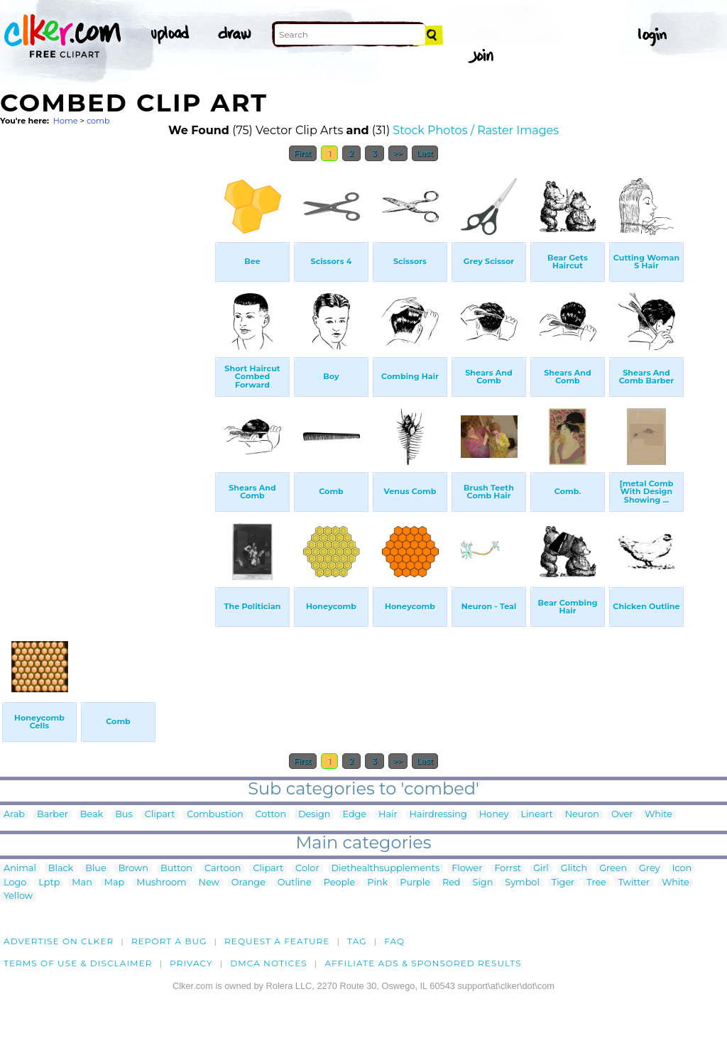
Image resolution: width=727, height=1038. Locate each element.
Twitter (634, 882)
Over (622, 814)
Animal (20, 868)
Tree (596, 882)
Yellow (18, 896)
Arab (14, 814)
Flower (467, 868)
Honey (494, 814)
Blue (95, 868)
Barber (52, 814)
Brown (133, 868)
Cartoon (222, 868)
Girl (541, 868)
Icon (682, 868)
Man (82, 882)
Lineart (536, 814)
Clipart (160, 814)
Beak (91, 814)
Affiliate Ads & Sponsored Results (422, 963)
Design (314, 814)
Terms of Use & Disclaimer (78, 963)
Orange (248, 882)
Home (65, 121)
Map (114, 882)
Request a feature (276, 941)
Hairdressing (438, 814)
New (209, 882)
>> (398, 153)
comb (98, 121)
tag (356, 941)
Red (451, 882)
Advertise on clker (59, 941)
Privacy (191, 963)
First (303, 153)
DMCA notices (268, 963)
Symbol (522, 882)
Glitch (574, 868)
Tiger (563, 882)
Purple (415, 882)
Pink (377, 882)
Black (60, 868)
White (658, 814)
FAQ (394, 941)
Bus (124, 814)
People (340, 882)
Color (307, 868)
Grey (649, 868)
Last (425, 153)
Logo (15, 882)
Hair (388, 814)
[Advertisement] (106, 382)
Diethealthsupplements (386, 868)
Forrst (507, 868)
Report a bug (169, 941)
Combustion (215, 814)
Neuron (582, 814)
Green (613, 868)
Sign (483, 882)
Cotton (271, 814)
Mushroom (161, 882)
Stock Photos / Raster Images (476, 130)
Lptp (49, 882)
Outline (295, 882)
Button (176, 868)
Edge (354, 814)
